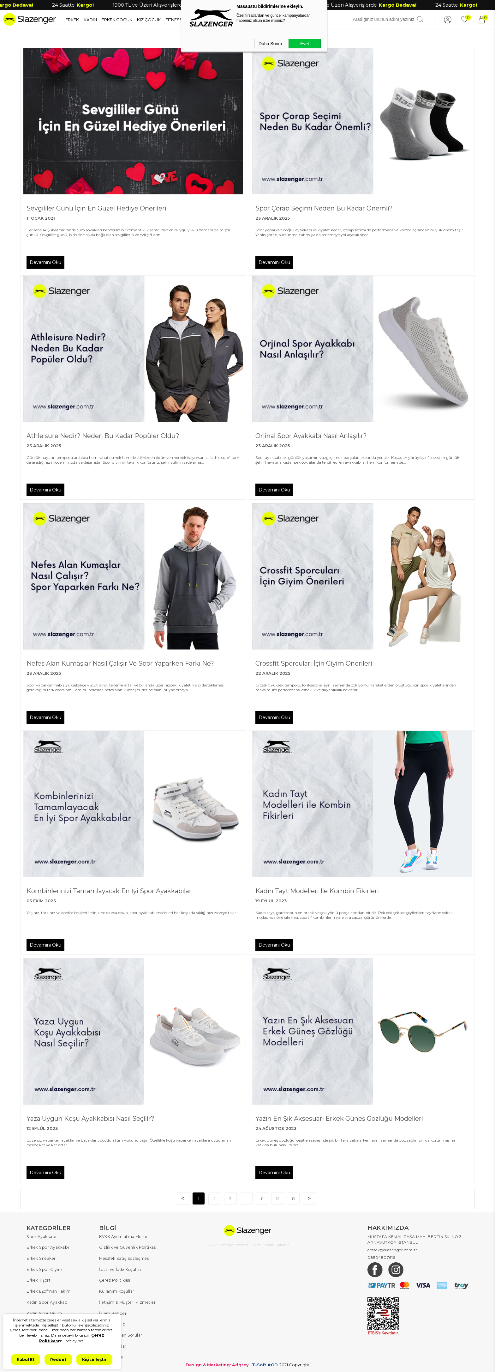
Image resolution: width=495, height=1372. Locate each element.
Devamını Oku (45, 262)
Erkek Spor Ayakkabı (47, 1247)
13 (293, 1198)
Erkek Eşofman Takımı (49, 1290)
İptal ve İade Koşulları (120, 1268)
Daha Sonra (270, 43)
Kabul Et (25, 1359)
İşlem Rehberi (113, 1311)
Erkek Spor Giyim (44, 1268)
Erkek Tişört (38, 1279)
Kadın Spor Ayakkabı (47, 1300)
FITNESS (173, 19)
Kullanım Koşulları (117, 1290)
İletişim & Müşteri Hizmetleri (127, 1300)
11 (261, 1198)
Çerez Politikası (114, 1279)
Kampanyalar (112, 1343)
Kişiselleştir (94, 1359)
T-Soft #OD (265, 1362)
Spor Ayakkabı (41, 1236)
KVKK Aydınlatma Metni (123, 1236)
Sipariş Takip (112, 1322)
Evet (304, 43)
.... (246, 1198)
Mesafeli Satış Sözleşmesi (123, 1257)
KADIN (90, 19)
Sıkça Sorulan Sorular (120, 1333)
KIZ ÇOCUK (149, 19)
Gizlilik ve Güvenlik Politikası (127, 1247)
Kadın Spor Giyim (44, 1311)
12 (277, 1198)
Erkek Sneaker (41, 1257)
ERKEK (72, 19)
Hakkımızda (111, 1354)
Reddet (58, 1359)
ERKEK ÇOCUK (117, 19)
